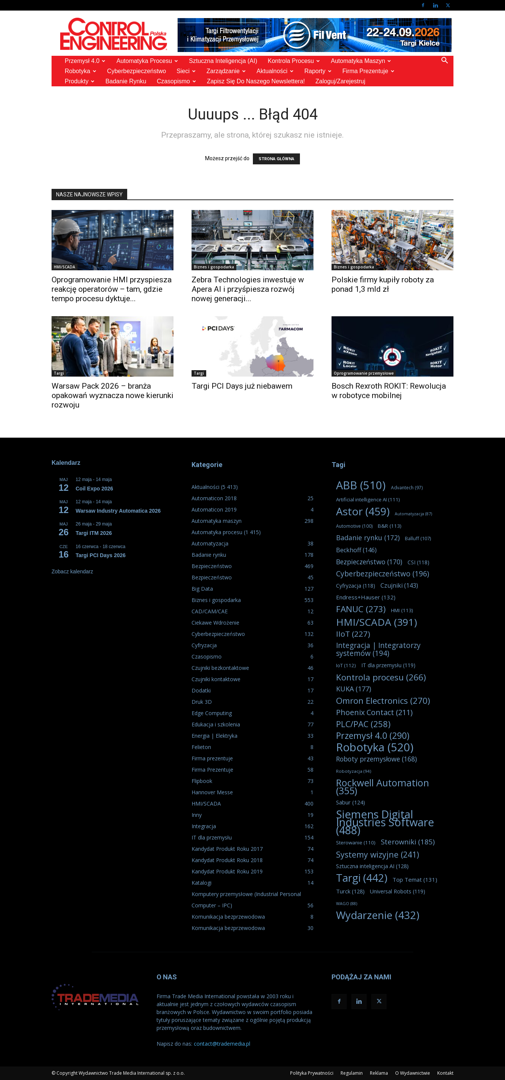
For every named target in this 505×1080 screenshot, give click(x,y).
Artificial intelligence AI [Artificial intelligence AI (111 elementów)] (368, 499)
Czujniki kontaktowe (216, 679)
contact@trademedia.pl (222, 1043)
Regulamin (352, 1073)
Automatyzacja (210, 543)
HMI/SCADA (64, 267)
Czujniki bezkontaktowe (220, 667)
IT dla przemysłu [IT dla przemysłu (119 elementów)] (388, 665)
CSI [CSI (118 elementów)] (418, 562)
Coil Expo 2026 (94, 489)
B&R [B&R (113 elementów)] (390, 525)
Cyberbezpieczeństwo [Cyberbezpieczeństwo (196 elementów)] (382, 574)
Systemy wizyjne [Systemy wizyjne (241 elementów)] (377, 854)
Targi (59, 373)
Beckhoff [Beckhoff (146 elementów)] (356, 550)
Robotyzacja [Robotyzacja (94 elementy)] (353, 771)
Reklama (379, 1073)
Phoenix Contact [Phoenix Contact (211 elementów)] (374, 712)
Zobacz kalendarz (72, 571)
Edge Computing (212, 713)
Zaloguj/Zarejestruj (340, 81)
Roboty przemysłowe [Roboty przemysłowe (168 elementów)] (376, 759)
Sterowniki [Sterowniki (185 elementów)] (408, 842)
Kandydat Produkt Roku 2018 (227, 860)
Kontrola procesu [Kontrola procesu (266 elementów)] (381, 677)
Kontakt (445, 1073)
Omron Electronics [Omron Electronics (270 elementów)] (383, 701)
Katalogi (201, 882)
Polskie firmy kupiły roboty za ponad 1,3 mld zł (383, 284)
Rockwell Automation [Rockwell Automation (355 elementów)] (382, 787)
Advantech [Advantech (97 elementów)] (407, 487)
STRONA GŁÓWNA (276, 158)
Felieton (201, 747)
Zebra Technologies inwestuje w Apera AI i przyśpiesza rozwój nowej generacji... (248, 289)
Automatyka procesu (147, 61)
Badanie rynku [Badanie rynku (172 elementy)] (368, 538)
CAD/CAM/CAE (210, 611)
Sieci (186, 71)
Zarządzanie (226, 71)
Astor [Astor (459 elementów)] (362, 511)
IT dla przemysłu (212, 837)
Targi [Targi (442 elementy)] (361, 878)
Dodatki (201, 690)
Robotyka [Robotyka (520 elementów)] (375, 747)
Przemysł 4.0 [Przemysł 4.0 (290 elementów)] (372, 736)
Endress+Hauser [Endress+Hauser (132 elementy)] (365, 597)
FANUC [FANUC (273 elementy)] (361, 609)
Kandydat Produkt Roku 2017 (227, 848)
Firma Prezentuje (212, 769)
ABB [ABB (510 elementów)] (361, 485)
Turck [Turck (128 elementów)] (350, 891)
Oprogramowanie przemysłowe (364, 373)
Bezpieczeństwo (212, 566)
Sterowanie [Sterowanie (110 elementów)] (356, 842)
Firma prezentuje (368, 71)
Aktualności (275, 71)
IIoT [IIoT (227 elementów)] (353, 634)
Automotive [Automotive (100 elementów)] (354, 526)
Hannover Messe (212, 792)
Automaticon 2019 (214, 509)
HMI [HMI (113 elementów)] (402, 610)
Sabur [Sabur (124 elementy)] (350, 802)
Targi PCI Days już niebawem (242, 386)
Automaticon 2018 (214, 498)
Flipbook (202, 780)
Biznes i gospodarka (214, 267)
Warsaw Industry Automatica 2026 (118, 511)
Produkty (79, 81)
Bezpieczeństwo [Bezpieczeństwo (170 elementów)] (369, 562)
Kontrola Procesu (294, 61)
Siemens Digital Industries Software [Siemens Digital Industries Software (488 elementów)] (385, 822)
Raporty (318, 71)
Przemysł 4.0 (85, 61)
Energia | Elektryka (214, 735)
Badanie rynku (125, 81)
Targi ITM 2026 (94, 533)
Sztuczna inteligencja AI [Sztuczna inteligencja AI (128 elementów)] (372, 866)
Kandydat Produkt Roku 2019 (227, 871)
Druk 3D (202, 701)
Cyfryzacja (204, 645)
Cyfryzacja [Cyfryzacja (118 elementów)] (355, 585)
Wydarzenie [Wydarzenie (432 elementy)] (377, 915)
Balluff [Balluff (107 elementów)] (418, 538)
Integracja (204, 826)
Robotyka (80, 71)
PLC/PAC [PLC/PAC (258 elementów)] (363, 724)
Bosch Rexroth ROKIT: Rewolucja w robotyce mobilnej (389, 390)
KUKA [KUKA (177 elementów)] (353, 689)
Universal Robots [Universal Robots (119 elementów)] (397, 891)
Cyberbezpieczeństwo (136, 71)
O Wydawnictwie (412, 1073)
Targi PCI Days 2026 (101, 555)
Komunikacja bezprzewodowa (228, 916)
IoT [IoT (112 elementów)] (346, 665)
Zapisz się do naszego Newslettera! (256, 81)
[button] (444, 61)
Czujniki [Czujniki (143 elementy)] (399, 586)
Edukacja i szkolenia (216, 724)
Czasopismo (176, 81)
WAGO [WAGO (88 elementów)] (346, 903)
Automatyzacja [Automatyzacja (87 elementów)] (413, 513)
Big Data (202, 588)
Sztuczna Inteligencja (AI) (223, 61)
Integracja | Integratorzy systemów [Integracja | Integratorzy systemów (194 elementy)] (378, 649)
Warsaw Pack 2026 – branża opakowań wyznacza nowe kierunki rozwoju (112, 395)
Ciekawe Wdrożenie (215, 622)
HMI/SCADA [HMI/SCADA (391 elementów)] (376, 622)
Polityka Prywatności (311, 1073)
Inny (197, 814)
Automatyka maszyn (361, 61)
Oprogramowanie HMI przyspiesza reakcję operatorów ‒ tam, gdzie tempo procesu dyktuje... (112, 289)
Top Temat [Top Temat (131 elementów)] (414, 879)
